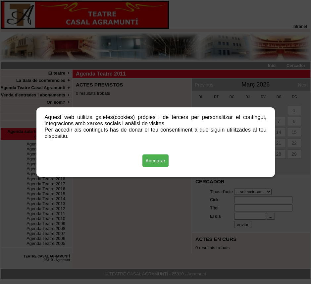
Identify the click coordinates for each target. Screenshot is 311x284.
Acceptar (155, 160)
